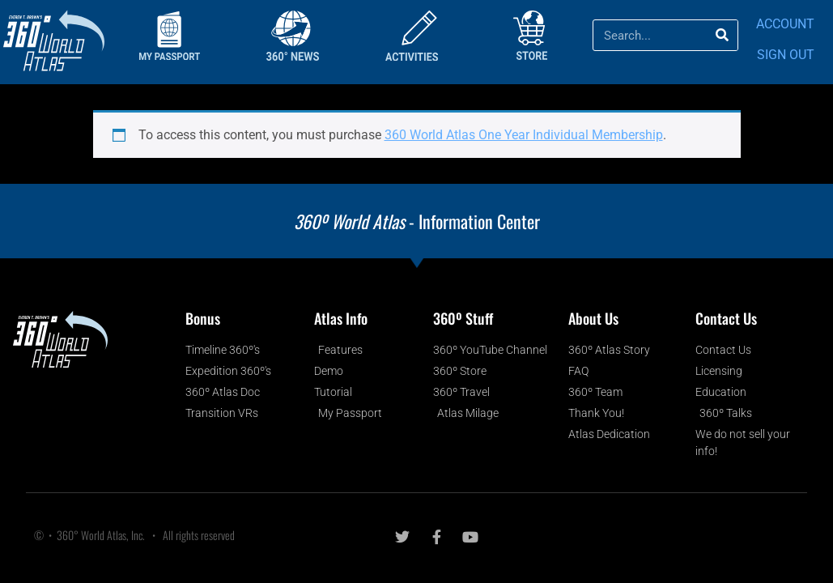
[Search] (721, 35)
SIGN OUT (785, 54)
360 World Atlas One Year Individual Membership (524, 135)
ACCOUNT (785, 24)
